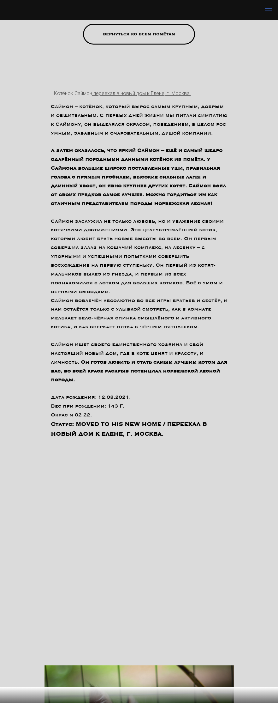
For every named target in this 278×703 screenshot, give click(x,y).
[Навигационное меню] (268, 10)
